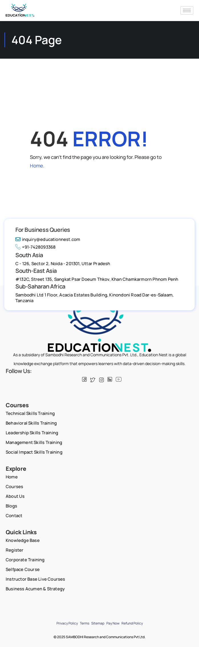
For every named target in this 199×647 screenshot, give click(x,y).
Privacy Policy (67, 623)
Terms (84, 623)
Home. (37, 165)
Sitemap (97, 623)
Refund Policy (132, 623)
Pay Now (112, 623)
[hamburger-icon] (186, 10)
